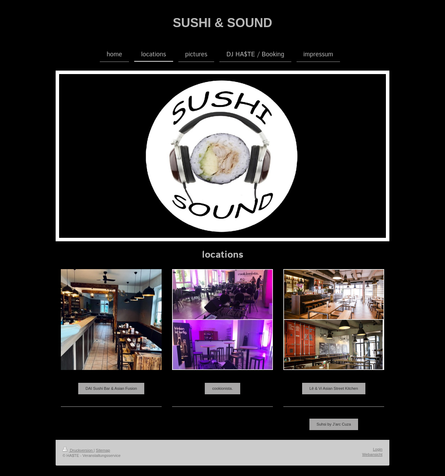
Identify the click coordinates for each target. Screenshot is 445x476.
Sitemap (103, 450)
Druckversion (78, 450)
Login (377, 449)
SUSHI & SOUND (222, 23)
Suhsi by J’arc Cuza (334, 424)
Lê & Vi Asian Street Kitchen (333, 388)
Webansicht (372, 454)
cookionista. (222, 388)
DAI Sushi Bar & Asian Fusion (111, 388)
